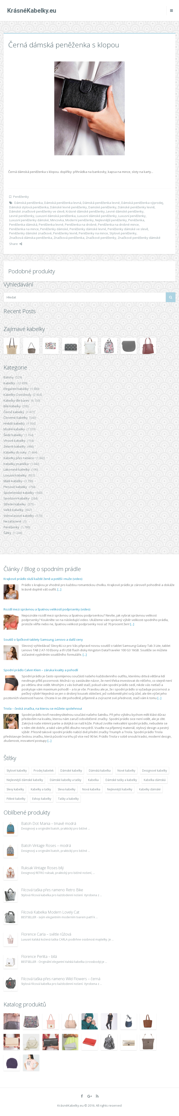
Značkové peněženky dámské (139, 238)
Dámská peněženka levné (101, 203)
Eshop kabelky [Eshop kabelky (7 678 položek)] (41, 799)
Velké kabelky (13, 510)
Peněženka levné (51, 224)
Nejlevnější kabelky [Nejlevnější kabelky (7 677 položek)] (119, 789)
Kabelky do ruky (15, 452)
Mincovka (57, 220)
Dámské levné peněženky (68, 207)
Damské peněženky (102, 207)
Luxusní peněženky (132, 216)
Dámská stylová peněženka (29, 207)
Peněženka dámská (23, 224)
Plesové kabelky (15, 487)
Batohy (9, 377)
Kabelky (9, 383)
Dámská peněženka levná (62, 203)
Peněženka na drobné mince (118, 224)
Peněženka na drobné (81, 224)
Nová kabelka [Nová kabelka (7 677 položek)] (91, 789)
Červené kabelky (16, 417)
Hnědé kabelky (14, 423)
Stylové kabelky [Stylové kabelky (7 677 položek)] (17, 771)
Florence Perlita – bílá (39, 956)
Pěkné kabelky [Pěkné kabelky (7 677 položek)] (16, 799)
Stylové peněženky (122, 233)
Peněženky (21, 196)
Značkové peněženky (101, 238)
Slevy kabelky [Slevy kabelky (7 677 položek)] (15, 789)
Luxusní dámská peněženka (56, 216)
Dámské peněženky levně (136, 207)
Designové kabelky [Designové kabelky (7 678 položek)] (154, 771)
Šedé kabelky (13, 435)
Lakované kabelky (17, 469)
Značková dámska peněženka (30, 238)
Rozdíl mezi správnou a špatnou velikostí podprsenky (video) (47, 609)
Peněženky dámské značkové (30, 233)
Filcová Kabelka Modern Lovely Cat (50, 912)
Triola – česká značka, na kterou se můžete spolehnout (43, 708)
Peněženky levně (65, 233)
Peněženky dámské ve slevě (128, 229)
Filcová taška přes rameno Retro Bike (52, 889)
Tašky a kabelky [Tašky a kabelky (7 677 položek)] (68, 799)
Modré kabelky (14, 429)
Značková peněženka (69, 238)
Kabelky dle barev (16, 400)
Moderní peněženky (79, 220)
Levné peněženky (21, 216)
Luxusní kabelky (15, 475)
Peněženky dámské (54, 229)
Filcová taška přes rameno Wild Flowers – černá (60, 978)
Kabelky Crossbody (17, 394)
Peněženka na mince (24, 229)
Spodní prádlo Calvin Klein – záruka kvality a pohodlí (41, 670)
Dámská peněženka (28, 203)
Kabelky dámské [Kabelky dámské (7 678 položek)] (150, 789)
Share (15, 244)
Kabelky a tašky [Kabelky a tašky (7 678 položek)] (41, 789)
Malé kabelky (13, 481)
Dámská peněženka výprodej (142, 203)
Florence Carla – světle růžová (46, 934)
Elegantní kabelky (16, 389)
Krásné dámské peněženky (85, 211)
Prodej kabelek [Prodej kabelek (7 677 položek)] (44, 771)
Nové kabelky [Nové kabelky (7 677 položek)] (126, 771)
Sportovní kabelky (16, 498)
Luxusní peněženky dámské (29, 220)
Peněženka (136, 220)
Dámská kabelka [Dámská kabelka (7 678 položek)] (100, 771)
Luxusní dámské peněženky (97, 216)
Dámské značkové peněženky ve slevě (36, 211)
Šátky (7, 533)
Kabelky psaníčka (16, 464)
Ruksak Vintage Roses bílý (42, 867)
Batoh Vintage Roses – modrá (46, 845)
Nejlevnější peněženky (111, 220)
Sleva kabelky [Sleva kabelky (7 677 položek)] (66, 789)
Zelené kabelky (15, 446)
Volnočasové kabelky (19, 516)
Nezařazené (12, 521)
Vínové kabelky (14, 440)
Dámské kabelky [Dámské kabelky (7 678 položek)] (71, 771)
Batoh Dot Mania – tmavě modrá (48, 823)
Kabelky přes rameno (19, 458)
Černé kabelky (14, 412)
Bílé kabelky (12, 406)
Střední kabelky (15, 504)
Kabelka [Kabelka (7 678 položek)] (93, 780)
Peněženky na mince (93, 233)
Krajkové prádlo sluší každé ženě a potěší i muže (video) (43, 579)
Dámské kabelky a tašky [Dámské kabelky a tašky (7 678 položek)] (65, 780)
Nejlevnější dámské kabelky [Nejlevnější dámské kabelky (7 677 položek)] (25, 780)
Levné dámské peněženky (125, 211)
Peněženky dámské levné (88, 229)
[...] (59, 589)
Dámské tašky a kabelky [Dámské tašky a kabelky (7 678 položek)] (121, 780)
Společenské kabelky (19, 493)
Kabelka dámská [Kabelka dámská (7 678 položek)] (155, 780)
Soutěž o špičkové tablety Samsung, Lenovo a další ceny (43, 639)
